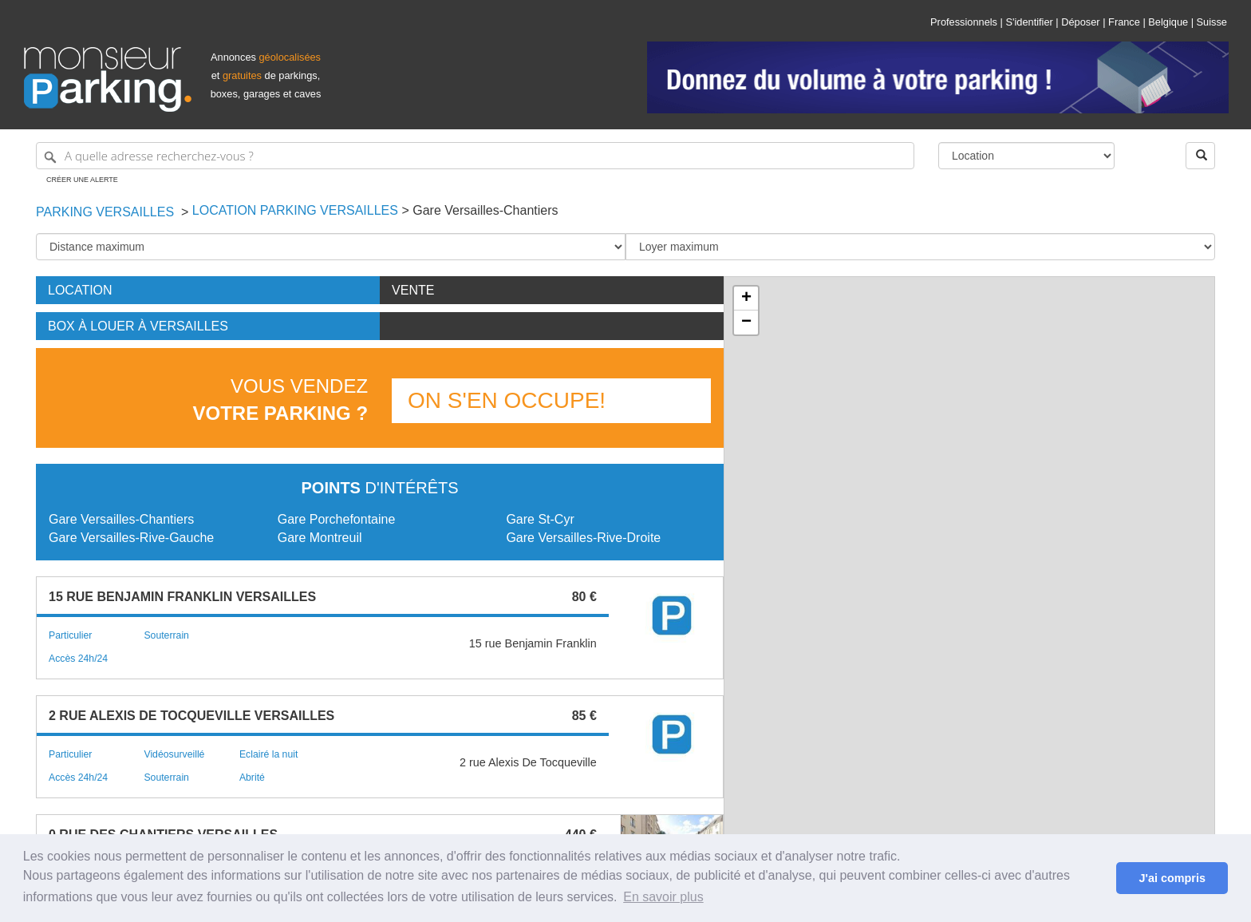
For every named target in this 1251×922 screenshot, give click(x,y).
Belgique (1168, 22)
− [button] (746, 322)
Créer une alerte (82, 180)
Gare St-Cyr (540, 519)
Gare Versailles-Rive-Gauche (131, 537)
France (1124, 22)
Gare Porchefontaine (337, 519)
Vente (413, 290)
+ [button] (746, 299)
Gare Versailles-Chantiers (121, 519)
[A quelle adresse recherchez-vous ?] (475, 155)
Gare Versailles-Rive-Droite (583, 537)
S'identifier (1028, 22)
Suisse (1212, 22)
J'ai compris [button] (1172, 878)
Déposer (1080, 22)
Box (138, 326)
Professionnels (963, 22)
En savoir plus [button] (663, 897)
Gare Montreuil (320, 537)
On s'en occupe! (507, 400)
